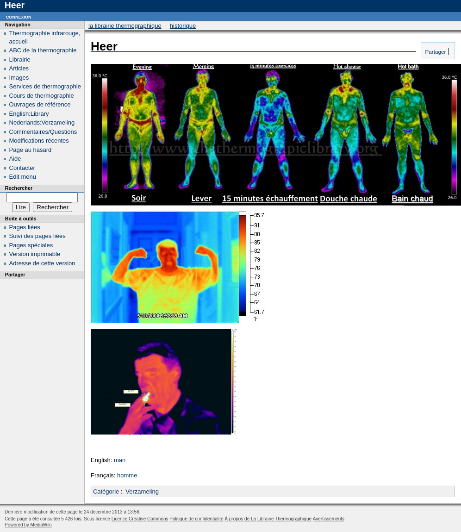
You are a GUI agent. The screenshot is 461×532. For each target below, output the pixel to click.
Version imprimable (35, 253)
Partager (435, 52)
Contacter (22, 167)
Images (19, 77)
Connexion (18, 16)
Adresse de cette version (42, 263)
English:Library (29, 113)
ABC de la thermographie (43, 50)
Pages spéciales (31, 245)
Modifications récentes (39, 140)
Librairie (20, 59)
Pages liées (24, 227)
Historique (183, 25)
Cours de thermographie (41, 95)
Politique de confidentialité (196, 518)
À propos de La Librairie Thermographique (267, 518)
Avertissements (328, 518)
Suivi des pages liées (37, 235)
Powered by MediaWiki (28, 524)
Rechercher (18, 188)
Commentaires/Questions (43, 131)
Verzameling (142, 491)
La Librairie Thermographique (125, 25)
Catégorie (106, 491)
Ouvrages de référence (40, 104)
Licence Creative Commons (140, 518)
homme (127, 475)
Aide (15, 158)
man (119, 460)
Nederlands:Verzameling (42, 122)
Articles (19, 68)
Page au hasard (30, 149)
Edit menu (23, 176)
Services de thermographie (45, 86)
